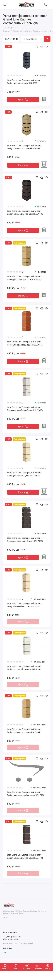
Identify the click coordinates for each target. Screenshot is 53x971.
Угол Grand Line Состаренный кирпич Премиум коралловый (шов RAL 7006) (24, 343)
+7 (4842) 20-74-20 (11, 937)
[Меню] (5, 5)
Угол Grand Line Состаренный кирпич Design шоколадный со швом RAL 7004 (25, 856)
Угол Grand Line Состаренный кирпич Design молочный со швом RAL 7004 (24, 668)
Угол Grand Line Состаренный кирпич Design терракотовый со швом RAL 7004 (25, 793)
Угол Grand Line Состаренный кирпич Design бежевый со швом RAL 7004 (24, 605)
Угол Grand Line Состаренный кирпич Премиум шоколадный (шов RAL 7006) (25, 539)
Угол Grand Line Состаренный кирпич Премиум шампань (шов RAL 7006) (24, 474)
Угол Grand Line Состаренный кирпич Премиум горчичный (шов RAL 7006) (24, 278)
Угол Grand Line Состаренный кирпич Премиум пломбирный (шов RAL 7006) (25, 409)
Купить (23, 99)
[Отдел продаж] (45, 4)
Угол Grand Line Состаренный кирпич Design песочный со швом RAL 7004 (24, 731)
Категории (11, 39)
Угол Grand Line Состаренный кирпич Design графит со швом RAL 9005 (24, 81)
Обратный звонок (11, 939)
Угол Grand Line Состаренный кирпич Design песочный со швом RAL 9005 (24, 147)
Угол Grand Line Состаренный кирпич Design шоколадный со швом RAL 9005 (25, 212)
